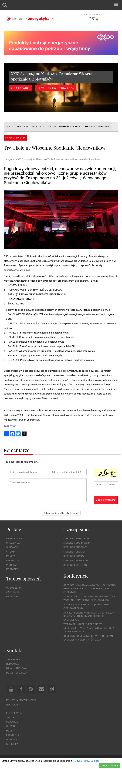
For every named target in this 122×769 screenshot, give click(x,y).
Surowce (12, 547)
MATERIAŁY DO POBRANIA (70, 126)
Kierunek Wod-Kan (75, 565)
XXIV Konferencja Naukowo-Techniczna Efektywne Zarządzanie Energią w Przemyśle (89, 588)
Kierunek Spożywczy (77, 542)
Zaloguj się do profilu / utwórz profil (61, 513)
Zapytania (13, 592)
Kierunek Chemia (74, 551)
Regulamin (13, 704)
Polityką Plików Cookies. (86, 760)
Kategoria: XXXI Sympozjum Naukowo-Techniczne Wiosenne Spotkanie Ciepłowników (52, 159)
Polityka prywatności (21, 700)
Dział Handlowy (16, 668)
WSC (13, 425)
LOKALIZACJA (38, 126)
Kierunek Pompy (73, 556)
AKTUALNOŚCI (23, 126)
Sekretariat (14, 659)
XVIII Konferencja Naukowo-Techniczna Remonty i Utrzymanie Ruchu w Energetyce (89, 616)
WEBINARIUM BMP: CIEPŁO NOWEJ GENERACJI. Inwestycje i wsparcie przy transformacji (88, 628)
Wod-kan (11, 565)
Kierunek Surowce (75, 547)
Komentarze (16, 450)
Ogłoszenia (13, 587)
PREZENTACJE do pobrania (97, 126)
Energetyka (14, 538)
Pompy (10, 556)
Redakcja (12, 663)
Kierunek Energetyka (77, 538)
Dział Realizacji (16, 672)
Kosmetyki (13, 569)
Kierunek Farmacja (75, 560)
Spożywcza (13, 542)
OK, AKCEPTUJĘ (110, 765)
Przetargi (12, 596)
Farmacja (12, 560)
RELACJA (10, 126)
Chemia (10, 551)
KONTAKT (52, 126)
